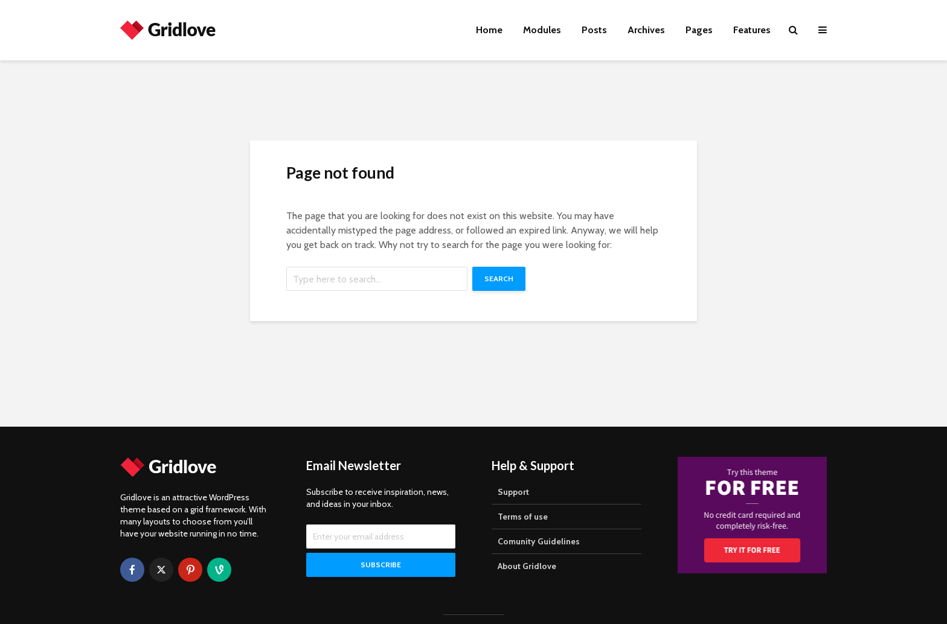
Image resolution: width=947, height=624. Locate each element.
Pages (699, 30)
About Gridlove (527, 566)
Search (498, 278)
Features (752, 30)
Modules (542, 30)
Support (513, 491)
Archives (646, 30)
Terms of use (523, 516)
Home (489, 30)
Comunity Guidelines (539, 541)
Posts (594, 30)
